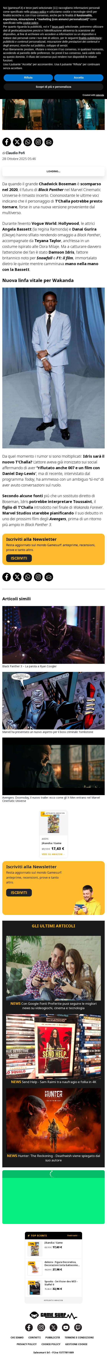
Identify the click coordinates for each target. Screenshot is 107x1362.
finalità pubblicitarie (90, 38)
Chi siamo (17, 1337)
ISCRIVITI (19, 558)
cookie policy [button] (30, 22)
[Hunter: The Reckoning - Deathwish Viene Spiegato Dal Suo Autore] (53, 1120)
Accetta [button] (79, 77)
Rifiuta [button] (28, 77)
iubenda (100, 95)
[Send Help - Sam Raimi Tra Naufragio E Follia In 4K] (53, 1046)
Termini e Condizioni (79, 1337)
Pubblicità (52, 1337)
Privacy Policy (27, 1344)
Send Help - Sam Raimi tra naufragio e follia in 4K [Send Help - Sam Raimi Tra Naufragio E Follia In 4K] (53, 1082)
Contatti (34, 1337)
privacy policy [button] (38, 11)
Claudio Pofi (15, 153)
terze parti (58, 26)
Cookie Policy (50, 1344)
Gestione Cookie (76, 1344)
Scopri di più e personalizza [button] (53, 86)
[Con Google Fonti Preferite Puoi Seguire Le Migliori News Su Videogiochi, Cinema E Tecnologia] (53, 968)
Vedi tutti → (73, 1235)
